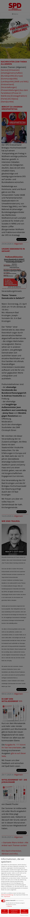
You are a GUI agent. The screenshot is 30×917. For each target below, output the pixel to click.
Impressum (7, 896)
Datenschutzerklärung (7, 895)
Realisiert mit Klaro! (24, 915)
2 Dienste (9, 906)
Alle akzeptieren (24, 911)
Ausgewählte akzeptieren (14, 911)
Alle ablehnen (4, 911)
